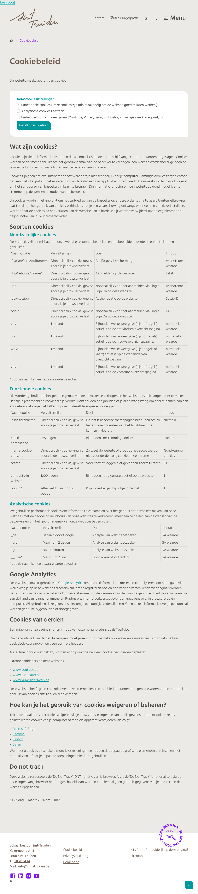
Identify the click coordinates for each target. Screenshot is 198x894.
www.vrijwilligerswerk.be (31, 680)
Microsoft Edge (24, 729)
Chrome (19, 734)
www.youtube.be (25, 670)
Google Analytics (70, 583)
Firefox (18, 739)
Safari (17, 745)
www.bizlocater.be (26, 675)
